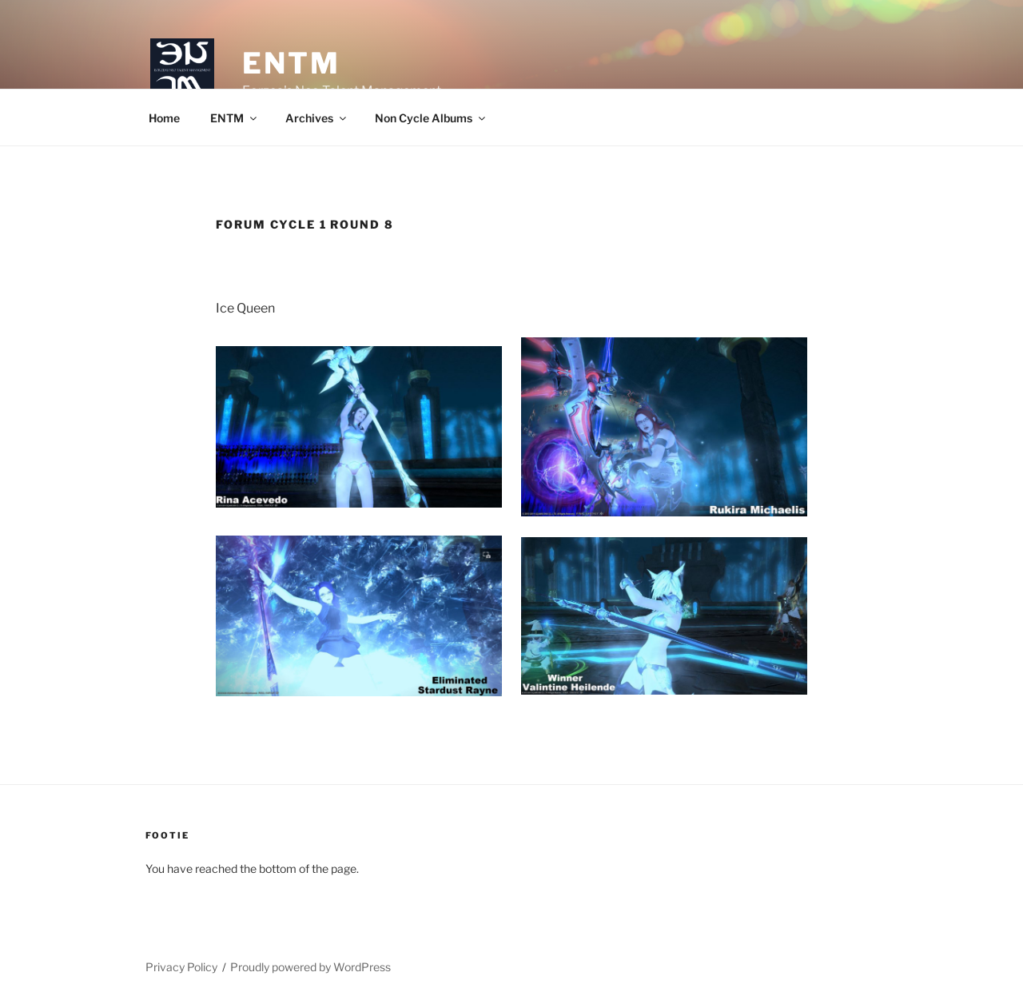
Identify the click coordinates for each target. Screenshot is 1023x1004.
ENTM (291, 63)
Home (164, 118)
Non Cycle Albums (431, 118)
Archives (316, 118)
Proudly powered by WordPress (310, 967)
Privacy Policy (181, 967)
